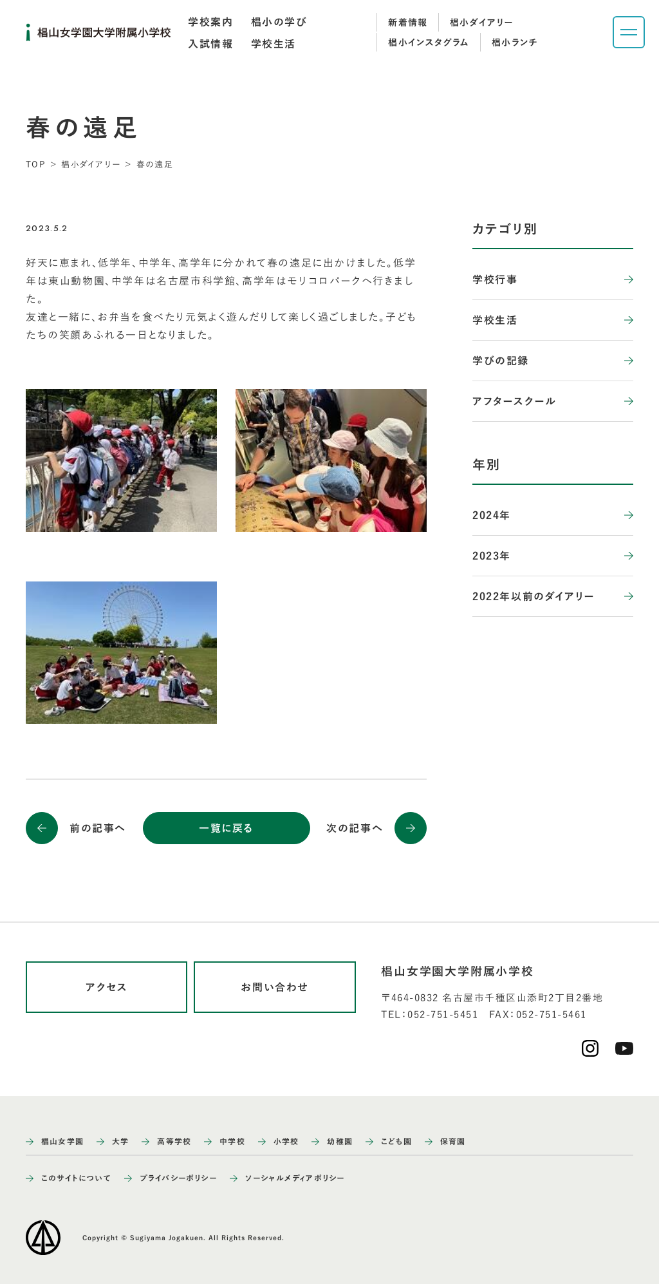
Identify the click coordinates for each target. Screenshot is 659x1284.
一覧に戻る (226, 828)
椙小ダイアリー (482, 22)
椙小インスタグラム (429, 42)
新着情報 (408, 22)
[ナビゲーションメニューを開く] (629, 32)
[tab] (210, 22)
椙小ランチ (515, 42)
